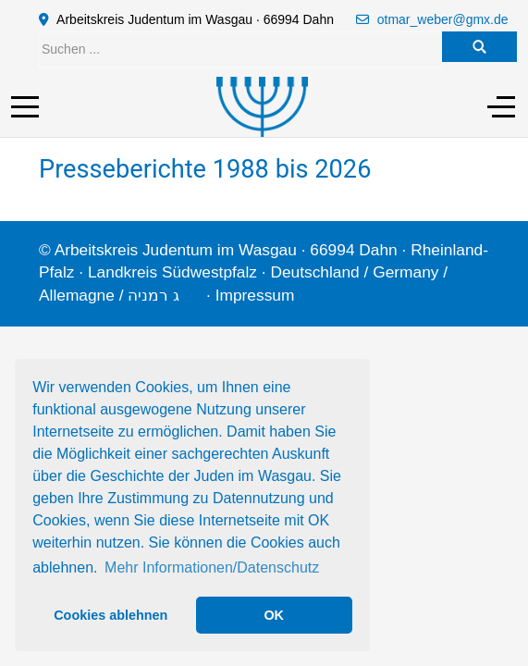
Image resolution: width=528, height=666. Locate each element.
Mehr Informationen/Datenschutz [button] (211, 567)
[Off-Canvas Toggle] (501, 106)
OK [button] (274, 615)
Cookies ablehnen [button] (110, 615)
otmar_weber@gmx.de (443, 19)
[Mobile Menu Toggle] (25, 106)
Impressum (255, 295)
